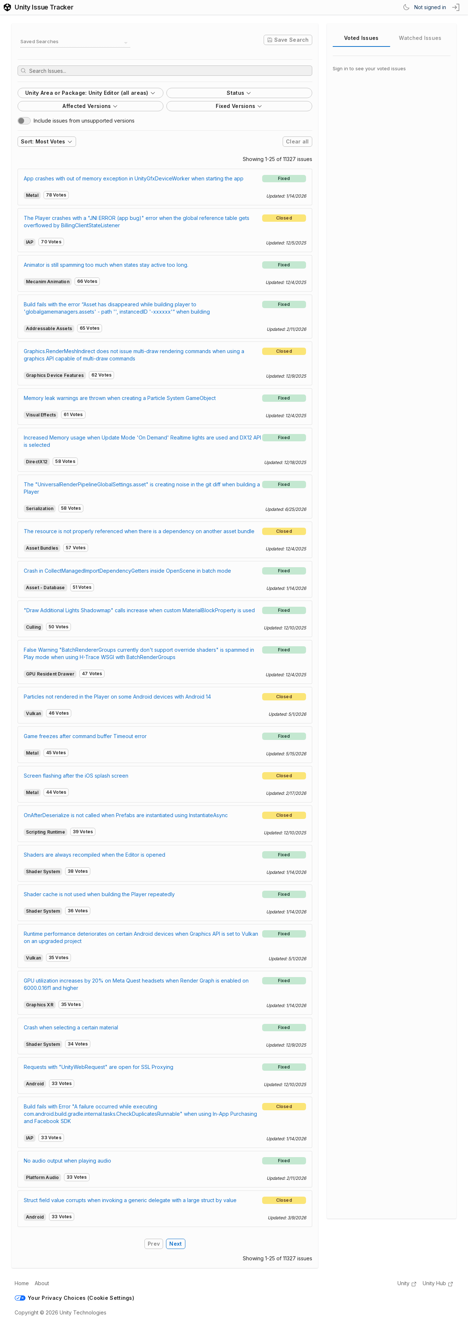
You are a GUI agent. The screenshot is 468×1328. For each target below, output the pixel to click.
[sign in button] (456, 7)
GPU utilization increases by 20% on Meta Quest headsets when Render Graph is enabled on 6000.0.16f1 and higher (136, 984)
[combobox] (75, 43)
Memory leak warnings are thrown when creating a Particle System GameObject (120, 398)
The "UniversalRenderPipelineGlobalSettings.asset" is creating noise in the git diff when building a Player (142, 488)
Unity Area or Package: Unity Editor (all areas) (90, 93)
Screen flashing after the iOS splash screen (76, 776)
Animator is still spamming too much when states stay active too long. (106, 265)
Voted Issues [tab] (361, 38)
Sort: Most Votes (47, 141)
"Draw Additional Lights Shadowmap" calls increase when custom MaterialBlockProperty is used (139, 610)
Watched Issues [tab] (420, 38)
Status (239, 93)
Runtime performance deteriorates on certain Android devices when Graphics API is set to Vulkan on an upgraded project (141, 937)
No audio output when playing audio (67, 1160)
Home (22, 1283)
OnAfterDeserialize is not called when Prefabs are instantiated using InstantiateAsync (126, 815)
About (42, 1283)
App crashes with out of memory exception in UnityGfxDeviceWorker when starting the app (134, 178)
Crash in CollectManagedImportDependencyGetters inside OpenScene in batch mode (127, 571)
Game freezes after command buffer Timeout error (85, 736)
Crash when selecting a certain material (71, 1027)
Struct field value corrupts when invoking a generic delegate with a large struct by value (130, 1200)
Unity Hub (438, 1283)
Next (175, 1244)
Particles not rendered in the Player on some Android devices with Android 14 (117, 696)
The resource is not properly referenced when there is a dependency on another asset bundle (139, 531)
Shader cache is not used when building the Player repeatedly (99, 894)
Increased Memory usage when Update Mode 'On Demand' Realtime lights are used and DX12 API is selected (142, 441)
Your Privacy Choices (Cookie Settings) (74, 1298)
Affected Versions (90, 106)
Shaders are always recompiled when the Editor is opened (94, 855)
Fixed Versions (239, 106)
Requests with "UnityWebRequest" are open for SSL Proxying (98, 1067)
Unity (407, 1283)
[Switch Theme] (406, 7)
